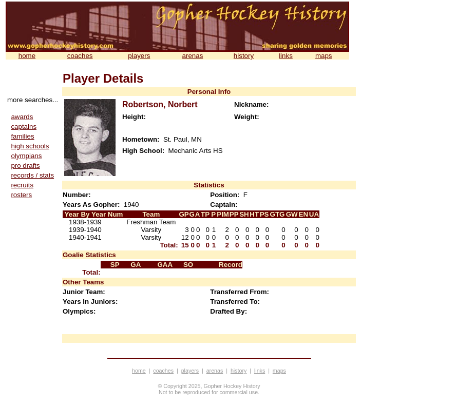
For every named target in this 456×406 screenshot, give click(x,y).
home (26, 56)
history (244, 56)
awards (22, 117)
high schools (30, 146)
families (22, 136)
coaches (80, 56)
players (139, 56)
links (286, 56)
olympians (26, 156)
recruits (22, 185)
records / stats (32, 175)
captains (23, 126)
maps (323, 56)
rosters (21, 195)
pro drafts (25, 165)
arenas (192, 56)
